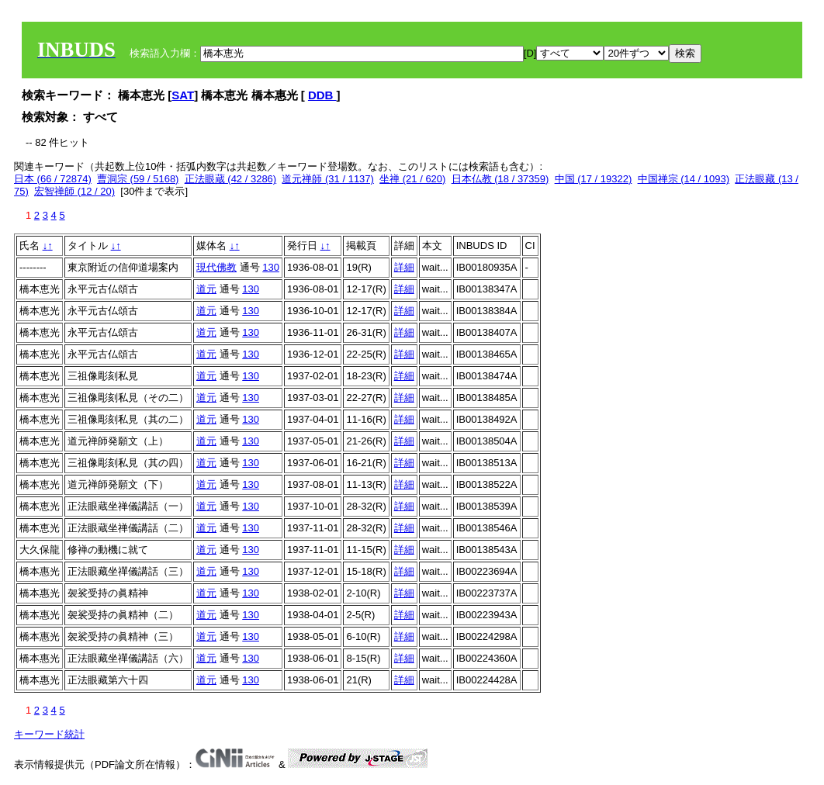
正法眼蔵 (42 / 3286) (231, 179)
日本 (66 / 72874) (53, 179)
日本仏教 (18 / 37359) (500, 179)
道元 (206, 289)
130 (270, 267)
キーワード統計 (49, 734)
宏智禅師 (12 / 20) (74, 191)
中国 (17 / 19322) (593, 179)
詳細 (404, 267)
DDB (322, 95)
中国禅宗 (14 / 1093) (684, 179)
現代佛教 (216, 267)
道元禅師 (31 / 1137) (328, 179)
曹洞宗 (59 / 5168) (138, 179)
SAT (182, 95)
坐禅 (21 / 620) (412, 179)
